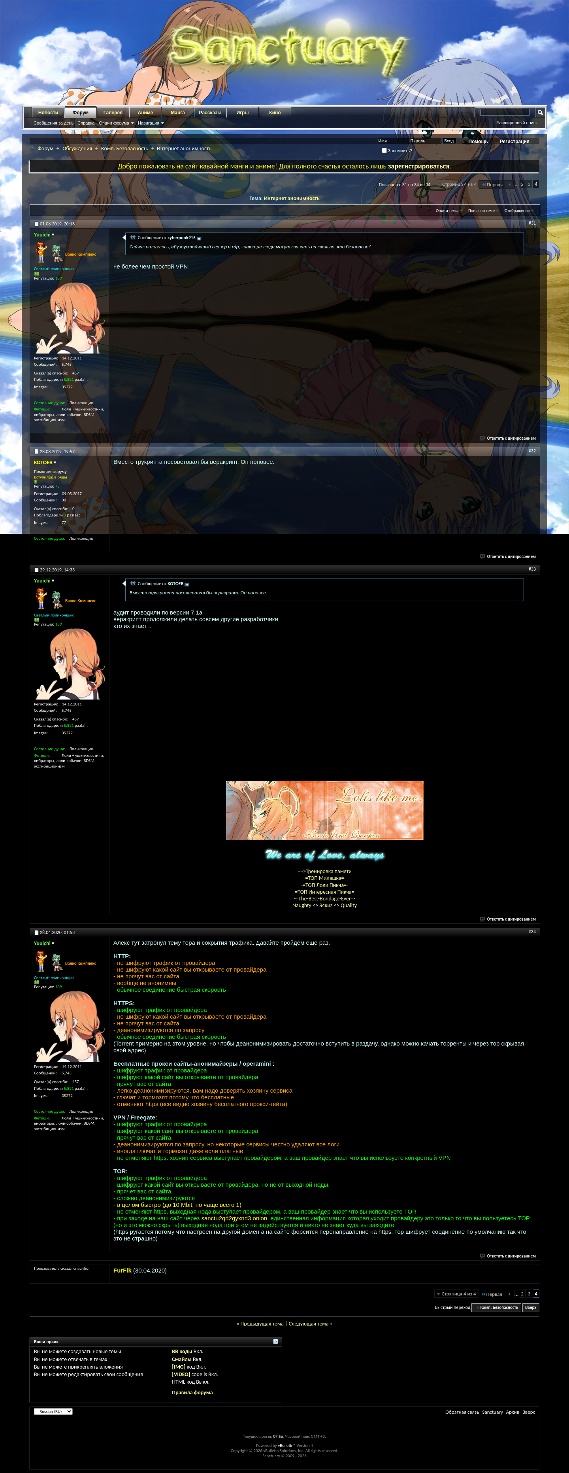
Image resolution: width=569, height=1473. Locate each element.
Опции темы (447, 210)
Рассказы (210, 112)
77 (64, 522)
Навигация (148, 123)
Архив (512, 1412)
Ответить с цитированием (508, 438)
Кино (275, 112)
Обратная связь (462, 1412)
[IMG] (178, 1366)
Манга (178, 112)
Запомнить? (397, 150)
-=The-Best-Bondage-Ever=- (324, 898)
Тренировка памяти (329, 871)
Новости (48, 112)
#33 (532, 569)
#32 (532, 451)
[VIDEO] (181, 1374)
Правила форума (192, 1392)
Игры (242, 112)
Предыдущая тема (261, 1323)
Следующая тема (309, 1323)
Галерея (113, 112)
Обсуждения (77, 148)
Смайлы (181, 1359)
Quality (349, 905)
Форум (81, 112)
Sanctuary (492, 1412)
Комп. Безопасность (124, 148)
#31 (532, 223)
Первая (492, 184)
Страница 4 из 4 (459, 184)
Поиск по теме (481, 210)
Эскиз (326, 905)
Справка (85, 123)
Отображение (517, 210)
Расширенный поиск (516, 122)
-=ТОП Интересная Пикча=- (324, 892)
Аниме (145, 112)
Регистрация (514, 141)
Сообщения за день (53, 123)
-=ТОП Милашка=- (324, 878)
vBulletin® (287, 1445)
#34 (532, 931)
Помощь (478, 141)
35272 (67, 387)
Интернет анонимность (292, 198)
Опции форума (114, 123)
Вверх (530, 1307)
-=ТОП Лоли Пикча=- (325, 885)
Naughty (302, 905)
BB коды (182, 1351)
